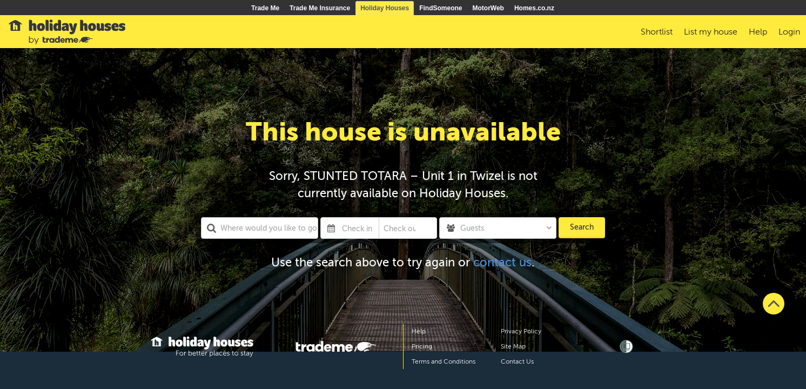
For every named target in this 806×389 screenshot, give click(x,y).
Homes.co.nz (534, 8)
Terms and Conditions (443, 361)
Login (789, 32)
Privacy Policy (521, 331)
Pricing (422, 346)
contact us (502, 262)
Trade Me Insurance (320, 8)
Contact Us (517, 361)
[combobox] (259, 228)
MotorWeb (488, 8)
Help (419, 331)
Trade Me (265, 8)
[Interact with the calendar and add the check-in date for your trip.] (331, 228)
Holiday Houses (384, 8)
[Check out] (400, 228)
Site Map (513, 346)
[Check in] (358, 228)
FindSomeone (440, 8)
